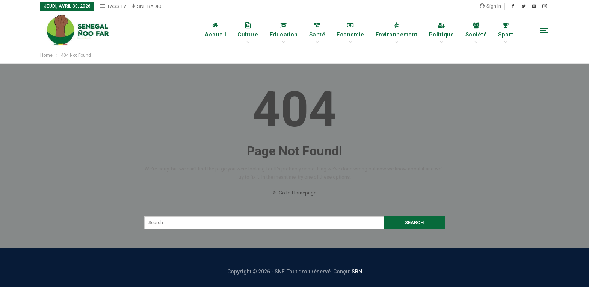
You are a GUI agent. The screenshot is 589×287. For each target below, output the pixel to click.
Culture (248, 30)
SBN (357, 272)
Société (476, 30)
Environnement (396, 30)
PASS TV (113, 6)
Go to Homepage (294, 193)
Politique (441, 30)
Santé (317, 30)
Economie (350, 30)
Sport (505, 30)
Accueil (215, 30)
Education (284, 30)
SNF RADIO (147, 6)
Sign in (490, 6)
